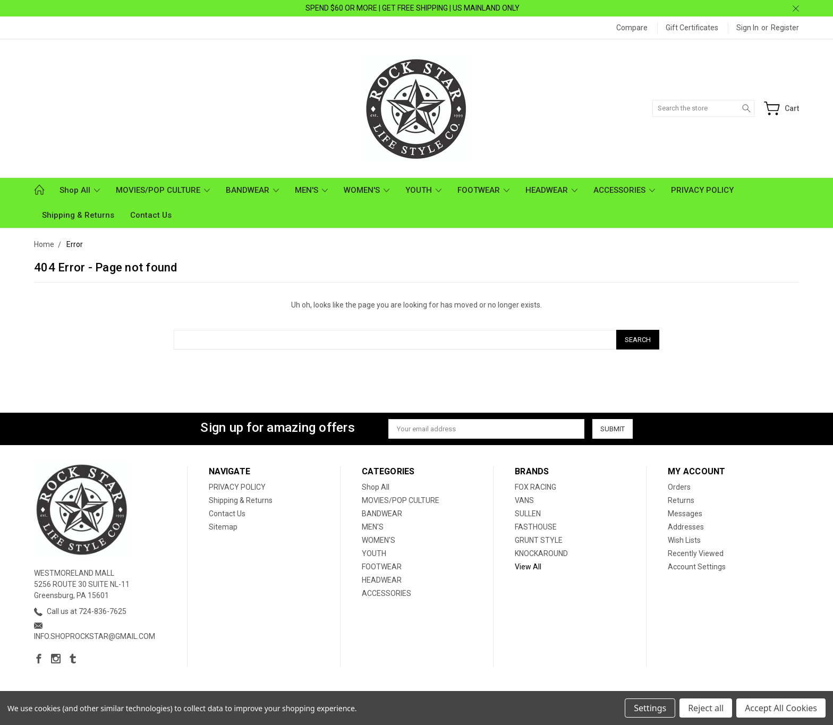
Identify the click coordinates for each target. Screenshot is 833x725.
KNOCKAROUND (541, 553)
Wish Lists (684, 540)
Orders (679, 487)
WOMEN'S (366, 190)
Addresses (686, 527)
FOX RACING (535, 487)
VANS (524, 500)
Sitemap (223, 527)
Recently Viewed (696, 553)
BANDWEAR (252, 190)
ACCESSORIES (624, 190)
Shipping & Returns (78, 215)
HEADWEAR (551, 190)
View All (528, 566)
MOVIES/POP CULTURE (163, 190)
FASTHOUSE (536, 527)
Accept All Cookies (781, 708)
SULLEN (528, 513)
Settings (650, 708)
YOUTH (423, 190)
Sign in (747, 27)
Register (785, 27)
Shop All (80, 190)
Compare (632, 27)
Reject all (706, 708)
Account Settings (697, 566)
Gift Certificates (692, 27)
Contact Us (151, 215)
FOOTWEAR (483, 190)
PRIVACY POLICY (702, 190)
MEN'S (311, 190)
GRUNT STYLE (539, 540)
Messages (685, 513)
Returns (681, 500)
